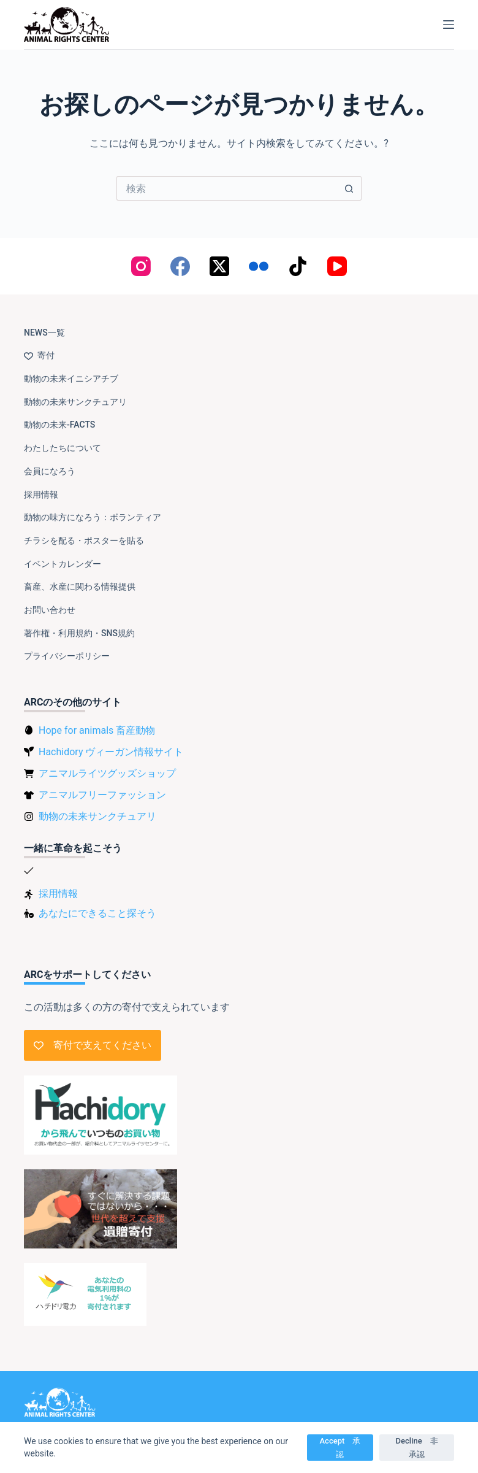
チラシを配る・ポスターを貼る (84, 540)
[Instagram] (141, 266)
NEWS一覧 (44, 332)
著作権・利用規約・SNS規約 (79, 633)
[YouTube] (337, 266)
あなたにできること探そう (97, 913)
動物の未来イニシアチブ (71, 378)
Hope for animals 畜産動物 (97, 730)
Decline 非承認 (417, 1447)
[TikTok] (298, 266)
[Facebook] (180, 266)
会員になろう (49, 471)
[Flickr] (258, 266)
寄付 (39, 355)
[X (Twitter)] (219, 266)
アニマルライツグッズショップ (107, 773)
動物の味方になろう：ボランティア (92, 517)
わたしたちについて (62, 448)
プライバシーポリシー (67, 656)
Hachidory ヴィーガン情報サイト (111, 752)
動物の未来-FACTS (59, 424)
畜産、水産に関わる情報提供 (79, 586)
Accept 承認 (340, 1447)
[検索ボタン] (349, 188)
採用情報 (41, 494)
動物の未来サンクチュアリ (75, 402)
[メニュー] (448, 24)
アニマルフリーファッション (102, 795)
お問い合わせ (49, 610)
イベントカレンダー (62, 564)
